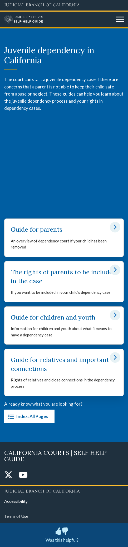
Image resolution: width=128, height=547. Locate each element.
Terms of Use (16, 516)
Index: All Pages (27, 416)
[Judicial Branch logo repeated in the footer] (64, 490)
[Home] (58, 19)
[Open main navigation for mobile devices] (120, 19)
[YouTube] (23, 475)
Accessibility (16, 501)
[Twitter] (8, 475)
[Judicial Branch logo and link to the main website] (64, 5)
